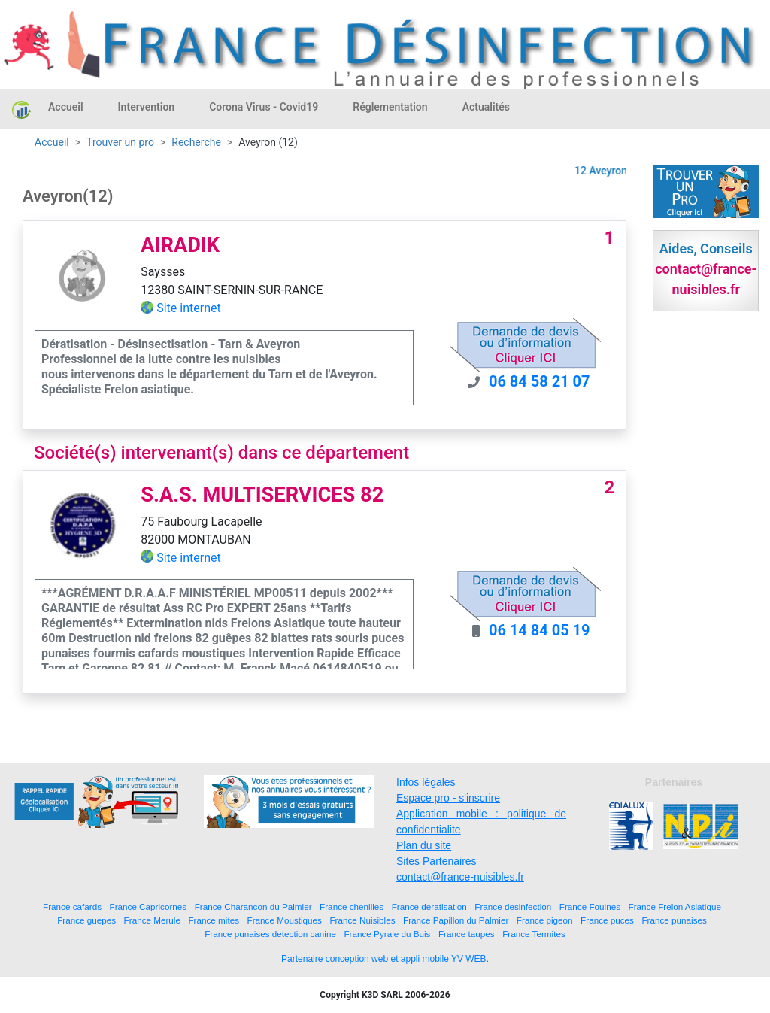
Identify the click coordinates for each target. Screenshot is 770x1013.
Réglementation (390, 107)
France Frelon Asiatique (675, 906)
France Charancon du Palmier (253, 906)
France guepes (86, 920)
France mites (213, 920)
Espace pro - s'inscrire (448, 798)
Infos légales (426, 782)
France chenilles (351, 906)
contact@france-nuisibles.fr (460, 877)
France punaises (673, 920)
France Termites (533, 934)
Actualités (486, 107)
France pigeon (545, 920)
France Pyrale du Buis (387, 934)
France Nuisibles (362, 920)
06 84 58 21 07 (539, 381)
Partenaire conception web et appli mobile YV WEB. (385, 959)
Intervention (146, 107)
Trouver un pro (120, 142)
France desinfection (512, 906)
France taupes (466, 934)
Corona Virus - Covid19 (263, 107)
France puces (607, 920)
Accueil (65, 107)
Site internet (188, 308)
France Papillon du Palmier (455, 920)
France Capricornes (148, 906)
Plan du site (423, 845)
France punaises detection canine (270, 934)
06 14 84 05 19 (539, 630)
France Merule (152, 920)
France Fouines (589, 906)
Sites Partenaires (436, 861)
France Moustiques (284, 920)
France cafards (72, 906)
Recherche (196, 142)
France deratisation (429, 906)
